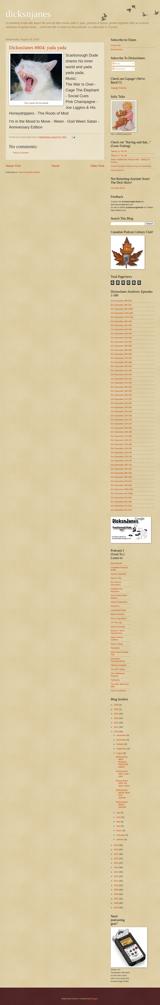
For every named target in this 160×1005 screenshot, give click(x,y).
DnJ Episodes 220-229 (121, 419)
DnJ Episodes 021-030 (121, 501)
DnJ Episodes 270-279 (121, 399)
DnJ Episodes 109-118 (121, 465)
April (118, 826)
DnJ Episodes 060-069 (121, 485)
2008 (116, 894)
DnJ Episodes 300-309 (121, 387)
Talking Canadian (119, 665)
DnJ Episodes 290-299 (121, 391)
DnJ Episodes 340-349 (121, 370)
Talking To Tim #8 (119, 155)
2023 (116, 718)
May (118, 821)
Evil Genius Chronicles (116, 583)
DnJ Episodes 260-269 (121, 403)
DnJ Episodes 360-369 (121, 362)
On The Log (116, 622)
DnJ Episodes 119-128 (121, 460)
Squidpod (115, 648)
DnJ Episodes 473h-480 (122, 313)
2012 (116, 876)
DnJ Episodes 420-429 (121, 337)
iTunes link (116, 45)
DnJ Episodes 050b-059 (122, 489)
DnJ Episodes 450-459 (121, 325)
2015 (116, 863)
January (120, 839)
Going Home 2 (117, 170)
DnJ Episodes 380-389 (121, 354)
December (121, 735)
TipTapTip (115, 680)
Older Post (97, 165)
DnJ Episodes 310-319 (121, 383)
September (121, 748)
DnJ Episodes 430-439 (121, 333)
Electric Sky (116, 578)
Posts (116, 63)
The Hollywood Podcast (117, 674)
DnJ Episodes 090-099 (121, 473)
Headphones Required (117, 590)
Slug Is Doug (117, 644)
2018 (116, 849)
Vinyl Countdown (118, 690)
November (121, 740)
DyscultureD (116, 563)
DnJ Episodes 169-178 (121, 440)
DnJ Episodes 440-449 (121, 329)
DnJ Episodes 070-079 (121, 481)
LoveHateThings (118, 610)
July (118, 812)
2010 (116, 885)
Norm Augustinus (119, 618)
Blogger (94, 998)
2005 (116, 907)
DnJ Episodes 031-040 (121, 497)
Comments (118, 69)
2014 (116, 867)
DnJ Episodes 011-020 (121, 506)
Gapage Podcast (118, 88)
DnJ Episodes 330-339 (121, 374)
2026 (116, 705)
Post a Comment (21, 153)
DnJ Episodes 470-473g (122, 317)
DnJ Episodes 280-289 (121, 395)
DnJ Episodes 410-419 (121, 342)
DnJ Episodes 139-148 (121, 452)
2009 (116, 889)
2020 (116, 731)
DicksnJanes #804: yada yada (37, 47)
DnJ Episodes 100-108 (121, 469)
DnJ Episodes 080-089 (121, 477)
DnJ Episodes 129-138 (121, 456)
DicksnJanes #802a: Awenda (122, 804)
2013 (116, 872)
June (119, 817)
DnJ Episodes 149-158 (121, 448)
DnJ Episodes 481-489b (122, 309)
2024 (116, 713)
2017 (116, 854)
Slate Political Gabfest (117, 638)
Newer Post (13, 165)
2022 (116, 722)
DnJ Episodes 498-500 (121, 300)
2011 (116, 881)
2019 (116, 845)
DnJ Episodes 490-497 (121, 305)
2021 (116, 727)
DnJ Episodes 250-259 (121, 407)
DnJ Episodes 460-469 (121, 321)
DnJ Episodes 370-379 (121, 358)
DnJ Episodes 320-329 (121, 378)
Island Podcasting (119, 602)
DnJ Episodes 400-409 (121, 346)
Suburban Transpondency (118, 659)
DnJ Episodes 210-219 (121, 423)
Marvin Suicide (117, 614)
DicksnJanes (117, 49)
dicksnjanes (28, 14)
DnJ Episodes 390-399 (121, 350)
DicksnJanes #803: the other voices (122, 783)
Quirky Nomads (118, 626)
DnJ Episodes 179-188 (121, 436)
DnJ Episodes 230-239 (121, 415)
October (120, 744)
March (119, 830)
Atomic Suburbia (118, 574)
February (120, 835)
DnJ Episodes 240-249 (121, 411)
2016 (116, 858)
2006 (116, 903)
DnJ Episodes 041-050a (122, 493)
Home (55, 165)
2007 (116, 898)
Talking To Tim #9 (119, 151)
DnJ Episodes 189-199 (121, 432)
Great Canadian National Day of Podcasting (131, 166)
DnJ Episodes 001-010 (121, 510)
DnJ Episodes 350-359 (121, 366)
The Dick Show (118, 188)
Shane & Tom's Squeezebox (118, 631)
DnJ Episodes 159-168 (121, 444)
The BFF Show (118, 669)
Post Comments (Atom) (29, 172)
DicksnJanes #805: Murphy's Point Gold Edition (122, 762)
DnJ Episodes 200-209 (121, 428)
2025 (116, 709)
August (119, 753)
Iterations (115, 606)
